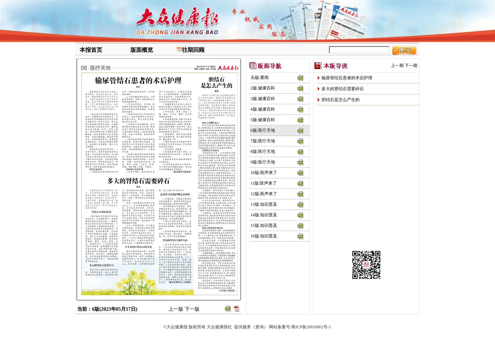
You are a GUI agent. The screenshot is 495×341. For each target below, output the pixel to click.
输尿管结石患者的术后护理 (347, 77)
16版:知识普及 (264, 236)
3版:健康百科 (263, 98)
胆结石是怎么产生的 (341, 99)
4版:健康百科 (263, 109)
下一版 (192, 309)
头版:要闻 (260, 77)
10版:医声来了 (264, 172)
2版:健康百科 (263, 88)
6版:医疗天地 (263, 130)
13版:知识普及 (264, 204)
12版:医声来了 (264, 193)
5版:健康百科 (263, 119)
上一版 (176, 309)
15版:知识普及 (264, 225)
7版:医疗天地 (263, 140)
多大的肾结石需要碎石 (343, 88)
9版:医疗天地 (263, 162)
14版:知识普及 (264, 214)
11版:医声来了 (264, 183)
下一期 (411, 65)
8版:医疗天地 (263, 151)
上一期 (397, 65)
